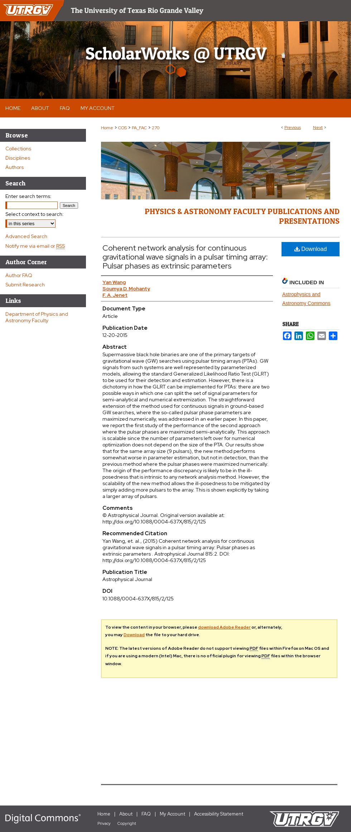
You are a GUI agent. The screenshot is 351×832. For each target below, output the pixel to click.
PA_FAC (139, 128)
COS (122, 128)
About (126, 814)
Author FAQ (18, 275)
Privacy (104, 823)
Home (107, 128)
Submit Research (25, 284)
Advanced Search (26, 236)
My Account (172, 814)
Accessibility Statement (218, 814)
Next (318, 127)
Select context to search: (34, 214)
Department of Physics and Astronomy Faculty (36, 317)
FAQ (146, 814)
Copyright (126, 823)
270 (155, 128)
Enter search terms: (28, 196)
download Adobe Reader (224, 627)
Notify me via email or (35, 246)
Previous (292, 127)
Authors (14, 167)
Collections (18, 148)
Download (310, 249)
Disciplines (17, 158)
